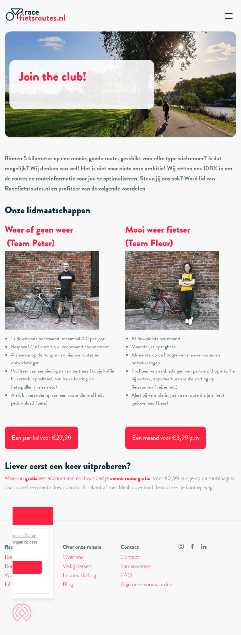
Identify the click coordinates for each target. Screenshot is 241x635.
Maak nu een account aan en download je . (78, 478)
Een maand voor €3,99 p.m (165, 437)
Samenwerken (136, 566)
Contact (129, 557)
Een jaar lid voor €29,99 (41, 437)
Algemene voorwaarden (146, 584)
